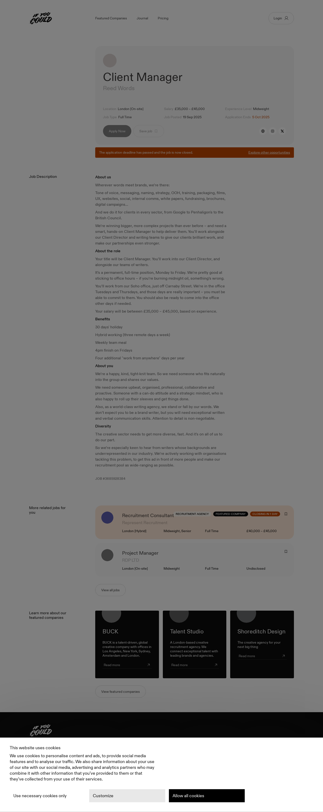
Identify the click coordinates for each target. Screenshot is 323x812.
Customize (103, 795)
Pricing (163, 18)
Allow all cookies (188, 795)
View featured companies (120, 691)
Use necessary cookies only (40, 795)
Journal (142, 18)
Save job (148, 131)
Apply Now (117, 131)
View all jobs (110, 590)
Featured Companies (111, 18)
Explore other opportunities (269, 152)
